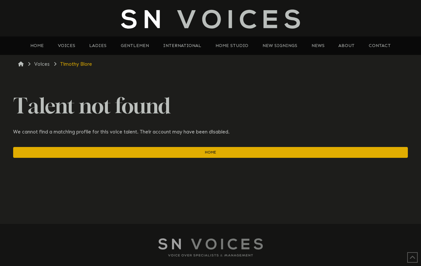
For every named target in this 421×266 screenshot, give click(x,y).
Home (210, 152)
